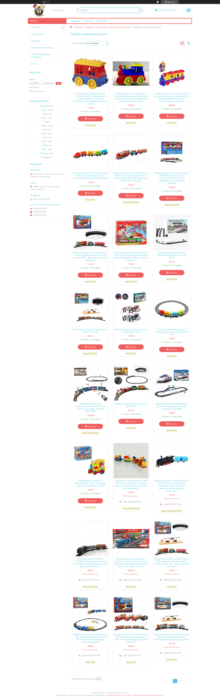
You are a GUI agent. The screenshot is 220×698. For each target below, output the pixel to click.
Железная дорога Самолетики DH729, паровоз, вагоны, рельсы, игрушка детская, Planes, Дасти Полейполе (131, 256)
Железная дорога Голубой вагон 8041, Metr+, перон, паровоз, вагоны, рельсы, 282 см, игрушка (171, 637)
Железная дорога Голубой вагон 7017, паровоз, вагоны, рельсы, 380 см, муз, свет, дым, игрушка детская (131, 638)
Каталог (78, 27)
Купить (92, 119)
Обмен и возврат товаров (41, 55)
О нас (34, 64)
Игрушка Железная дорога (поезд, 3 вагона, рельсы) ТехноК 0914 (172, 332)
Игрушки (90, 27)
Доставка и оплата (42, 48)
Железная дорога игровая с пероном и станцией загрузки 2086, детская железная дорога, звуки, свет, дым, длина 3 (131, 563)
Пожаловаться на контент (118, 695)
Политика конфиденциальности (148, 695)
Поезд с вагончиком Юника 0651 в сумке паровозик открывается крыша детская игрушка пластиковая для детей (171, 97)
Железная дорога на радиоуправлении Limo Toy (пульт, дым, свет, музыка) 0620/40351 (90, 408)
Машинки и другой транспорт (113, 27)
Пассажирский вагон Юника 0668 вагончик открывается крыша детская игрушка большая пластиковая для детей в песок (90, 99)
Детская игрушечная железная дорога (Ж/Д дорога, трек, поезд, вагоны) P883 (171, 406)
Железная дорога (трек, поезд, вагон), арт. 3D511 (131, 330)
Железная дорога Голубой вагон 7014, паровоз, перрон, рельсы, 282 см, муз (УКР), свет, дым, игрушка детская (90, 638)
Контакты (37, 34)
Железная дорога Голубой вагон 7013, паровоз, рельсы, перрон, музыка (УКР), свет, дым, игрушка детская (171, 563)
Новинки (88, 21)
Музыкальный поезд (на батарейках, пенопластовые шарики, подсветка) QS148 (90, 483)
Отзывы (35, 41)
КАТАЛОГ (36, 27)
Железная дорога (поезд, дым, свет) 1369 (131, 405)
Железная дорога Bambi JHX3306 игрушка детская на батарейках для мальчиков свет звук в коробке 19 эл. (90, 563)
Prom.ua (125, 693)
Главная (75, 21)
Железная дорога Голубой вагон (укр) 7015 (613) (90, 330)
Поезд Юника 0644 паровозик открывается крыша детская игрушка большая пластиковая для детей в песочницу (131, 97)
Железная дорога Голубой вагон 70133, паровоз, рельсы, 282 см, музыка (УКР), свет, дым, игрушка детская (90, 256)
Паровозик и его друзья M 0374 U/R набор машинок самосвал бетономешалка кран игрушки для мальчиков (131, 484)
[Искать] (139, 10)
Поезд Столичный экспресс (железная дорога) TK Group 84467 (171, 255)
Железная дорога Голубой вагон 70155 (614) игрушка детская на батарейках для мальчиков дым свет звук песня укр (131, 177)
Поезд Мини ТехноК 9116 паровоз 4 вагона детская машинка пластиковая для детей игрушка (90, 175)
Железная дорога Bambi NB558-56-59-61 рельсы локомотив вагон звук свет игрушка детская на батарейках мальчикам (172, 486)
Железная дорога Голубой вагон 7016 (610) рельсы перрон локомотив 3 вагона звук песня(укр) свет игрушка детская (171, 178)
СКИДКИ (101, 21)
